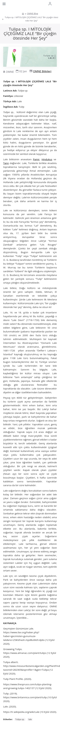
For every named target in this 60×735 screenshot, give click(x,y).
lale (30, 719)
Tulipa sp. (20, 719)
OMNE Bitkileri (42, 71)
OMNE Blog (32, 13)
